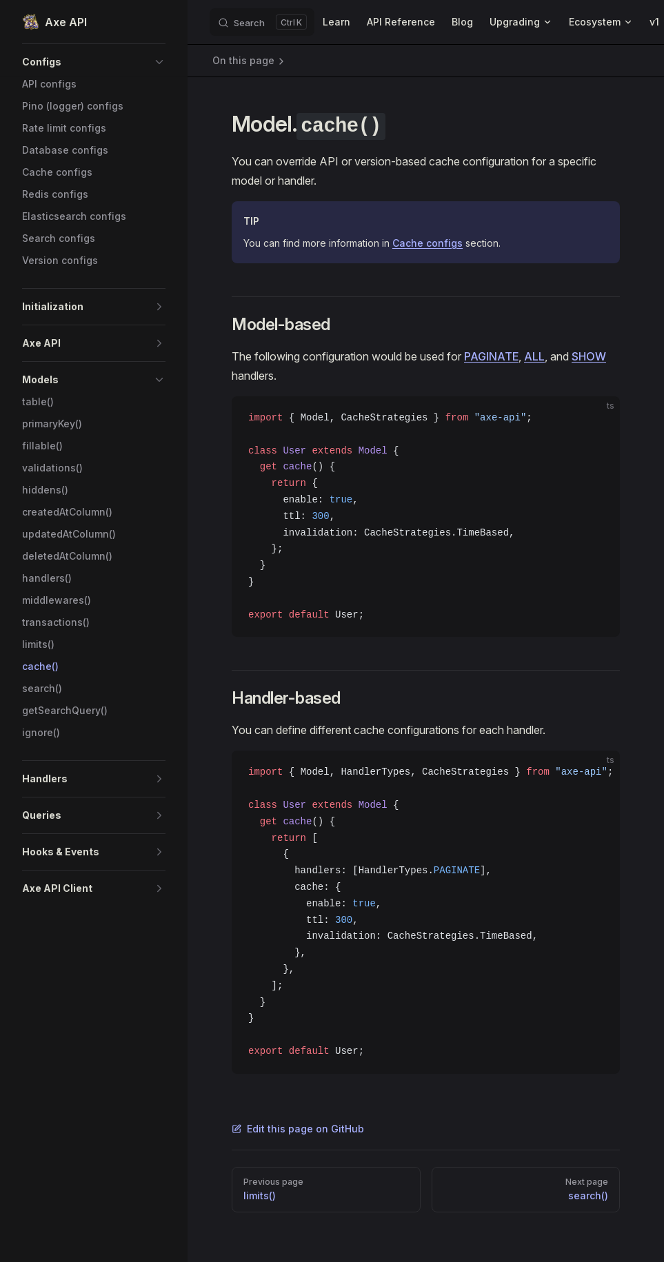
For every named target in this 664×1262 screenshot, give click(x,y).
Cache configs (427, 243)
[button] (93, 62)
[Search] (262, 22)
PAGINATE (491, 356)
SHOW (589, 356)
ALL (534, 356)
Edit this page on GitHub (298, 1128)
